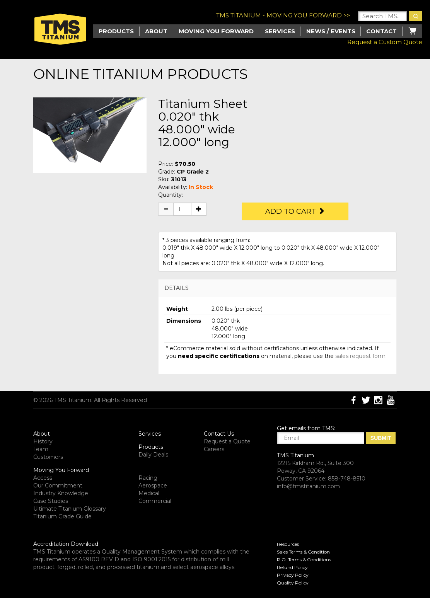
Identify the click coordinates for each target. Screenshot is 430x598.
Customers (48, 456)
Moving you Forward (216, 31)
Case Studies (50, 500)
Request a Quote (227, 441)
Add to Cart (295, 211)
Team (40, 449)
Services (280, 31)
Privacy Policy (293, 575)
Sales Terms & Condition (303, 552)
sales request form (360, 356)
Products (150, 446)
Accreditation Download (65, 543)
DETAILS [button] (176, 288)
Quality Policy (293, 583)
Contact (381, 31)
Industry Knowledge (60, 493)
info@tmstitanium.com (308, 486)
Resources (288, 544)
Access (42, 477)
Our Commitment (57, 485)
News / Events (330, 31)
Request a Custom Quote (384, 42)
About (156, 31)
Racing (147, 477)
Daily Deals (153, 454)
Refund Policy (292, 567)
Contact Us (219, 433)
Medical (148, 493)
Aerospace (152, 485)
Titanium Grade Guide (62, 516)
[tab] (277, 288)
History (43, 441)
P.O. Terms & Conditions (304, 559)
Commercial (154, 500)
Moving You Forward (61, 470)
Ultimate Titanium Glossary (69, 508)
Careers (214, 449)
